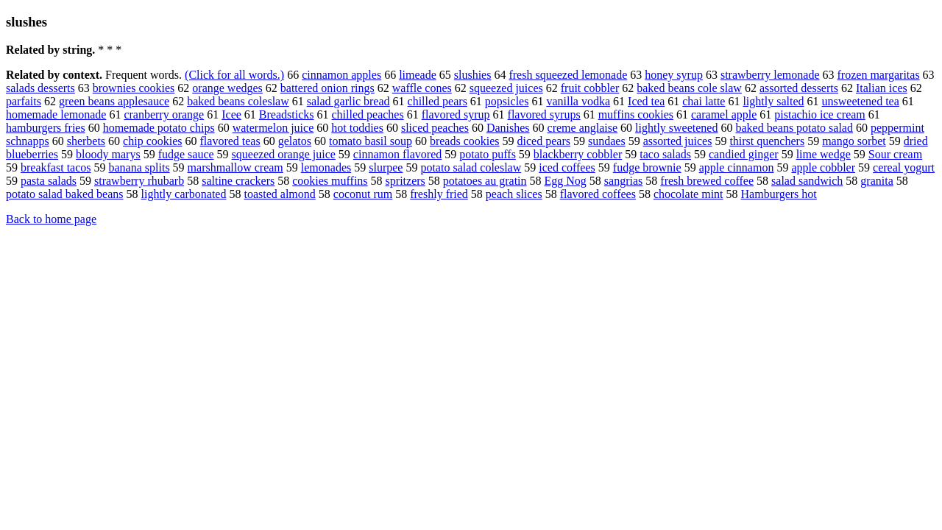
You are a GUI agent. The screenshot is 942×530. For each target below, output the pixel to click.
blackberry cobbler (578, 154)
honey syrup (674, 74)
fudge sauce (186, 154)
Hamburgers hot (779, 194)
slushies (473, 74)
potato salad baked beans (65, 194)
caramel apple (724, 114)
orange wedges (227, 88)
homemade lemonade (56, 114)
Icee (231, 114)
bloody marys (108, 154)
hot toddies (357, 127)
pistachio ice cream (819, 114)
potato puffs (487, 154)
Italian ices (881, 88)
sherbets (86, 141)
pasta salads (49, 180)
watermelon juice (273, 127)
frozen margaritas (878, 74)
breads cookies (465, 141)
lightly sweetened (676, 127)
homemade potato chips (159, 127)
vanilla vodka (578, 101)
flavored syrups (544, 114)
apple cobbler (823, 167)
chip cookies (152, 141)
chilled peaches (368, 114)
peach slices (514, 194)
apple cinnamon (736, 167)
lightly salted (773, 101)
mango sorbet (854, 141)
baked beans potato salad (794, 127)
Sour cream (895, 154)
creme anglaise (583, 127)
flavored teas (230, 141)
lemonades (326, 167)
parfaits (23, 101)
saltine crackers (238, 180)
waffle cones (422, 88)
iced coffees (567, 167)
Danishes (508, 127)
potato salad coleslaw (470, 167)
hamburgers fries (45, 127)
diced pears (543, 141)
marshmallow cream (235, 167)
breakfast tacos (56, 167)
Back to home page (51, 219)
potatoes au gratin (485, 180)
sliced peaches (435, 127)
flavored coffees (598, 194)
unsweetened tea (860, 101)
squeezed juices (506, 88)
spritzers (405, 180)
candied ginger (744, 154)
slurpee (386, 167)
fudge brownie (647, 167)
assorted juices (677, 141)
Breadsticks (286, 114)
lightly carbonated (184, 194)
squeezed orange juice (284, 154)
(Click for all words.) (234, 74)
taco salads (665, 154)
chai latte (703, 101)
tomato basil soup (370, 141)
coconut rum (362, 194)
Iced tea (646, 101)
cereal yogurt (904, 167)
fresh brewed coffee (707, 180)
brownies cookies (134, 88)
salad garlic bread (348, 101)
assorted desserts (798, 88)
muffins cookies (635, 114)
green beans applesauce (114, 101)
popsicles (507, 101)
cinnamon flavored (397, 154)
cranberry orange (164, 114)
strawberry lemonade (770, 74)
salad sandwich (807, 180)
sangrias (623, 180)
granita (876, 180)
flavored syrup (456, 114)
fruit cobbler (590, 88)
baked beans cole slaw (689, 88)
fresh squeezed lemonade (568, 74)
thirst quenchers (766, 141)
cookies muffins (329, 180)
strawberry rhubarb (139, 180)
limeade (417, 74)
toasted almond (279, 194)
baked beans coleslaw (238, 101)
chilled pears (437, 101)
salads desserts (40, 88)
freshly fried (439, 194)
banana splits (139, 167)
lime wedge (823, 154)
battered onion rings (327, 88)
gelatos (294, 141)
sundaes (607, 141)
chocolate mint (688, 194)
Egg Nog (566, 180)
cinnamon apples (341, 74)
